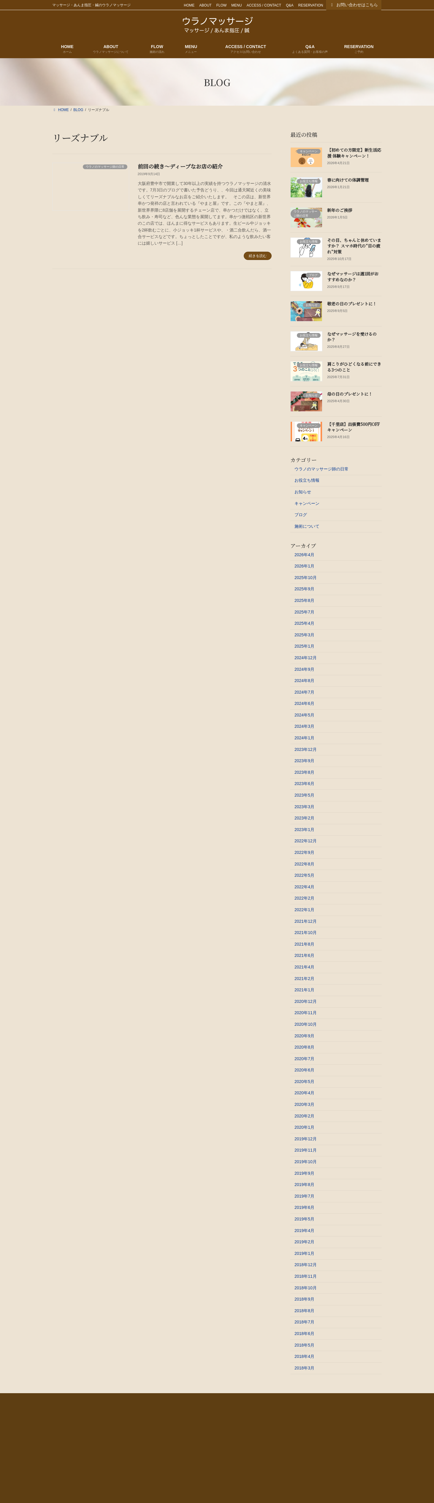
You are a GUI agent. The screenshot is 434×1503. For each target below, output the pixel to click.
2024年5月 (304, 715)
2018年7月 (304, 1322)
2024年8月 (304, 680)
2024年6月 (304, 703)
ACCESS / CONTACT (264, 5)
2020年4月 (304, 1092)
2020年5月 (304, 1081)
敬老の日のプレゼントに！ (352, 304)
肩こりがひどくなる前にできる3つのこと (354, 367)
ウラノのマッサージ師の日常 (321, 469)
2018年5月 (304, 1345)
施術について (306, 526)
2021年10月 (305, 932)
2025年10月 (305, 577)
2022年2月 (304, 898)
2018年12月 (305, 1264)
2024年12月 (305, 657)
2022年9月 (304, 852)
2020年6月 (304, 1070)
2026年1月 (304, 566)
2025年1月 (304, 646)
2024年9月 (304, 669)
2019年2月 (304, 1241)
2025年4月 (304, 623)
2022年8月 (304, 864)
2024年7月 (304, 692)
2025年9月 (304, 588)
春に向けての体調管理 (348, 180)
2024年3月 (304, 726)
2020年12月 (305, 1001)
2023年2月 (304, 818)
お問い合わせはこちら (354, 4)
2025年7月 (304, 612)
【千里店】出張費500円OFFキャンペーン (353, 427)
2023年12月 (305, 749)
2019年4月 (304, 1230)
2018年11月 (305, 1276)
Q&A (289, 5)
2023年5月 (304, 795)
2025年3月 (304, 634)
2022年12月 (305, 840)
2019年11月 (305, 1150)
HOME (189, 5)
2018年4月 (304, 1356)
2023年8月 (304, 772)
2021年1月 (304, 989)
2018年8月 (304, 1310)
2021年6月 (304, 955)
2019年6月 (304, 1207)
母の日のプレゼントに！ (350, 394)
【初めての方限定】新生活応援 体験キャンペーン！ (354, 153)
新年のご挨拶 (339, 210)
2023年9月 (304, 760)
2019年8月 (304, 1184)
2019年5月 (304, 1219)
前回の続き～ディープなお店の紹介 (180, 166)
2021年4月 (304, 967)
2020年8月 (304, 1047)
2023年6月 (304, 783)
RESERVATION (310, 5)
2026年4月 (304, 554)
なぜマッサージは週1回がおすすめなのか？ (352, 277)
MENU (236, 5)
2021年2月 (304, 978)
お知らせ (302, 491)
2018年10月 (305, 1287)
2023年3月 (304, 806)
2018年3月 (304, 1368)
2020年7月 (304, 1058)
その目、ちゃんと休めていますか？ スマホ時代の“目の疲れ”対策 (354, 246)
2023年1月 (304, 829)
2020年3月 (304, 1104)
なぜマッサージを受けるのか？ (352, 337)
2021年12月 (305, 921)
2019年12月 (305, 1138)
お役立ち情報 (306, 480)
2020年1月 (304, 1127)
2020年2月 (304, 1116)
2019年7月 (304, 1196)
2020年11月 (305, 1012)
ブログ (300, 514)
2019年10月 (305, 1161)
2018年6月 (304, 1333)
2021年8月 (304, 944)
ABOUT (205, 5)
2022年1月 (304, 909)
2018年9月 (304, 1299)
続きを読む (258, 256)
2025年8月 (304, 600)
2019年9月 (304, 1173)
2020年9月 (304, 1035)
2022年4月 (304, 886)
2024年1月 (304, 737)
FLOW (221, 5)
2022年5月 (304, 875)
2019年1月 (304, 1253)
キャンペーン (306, 503)
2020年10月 (305, 1024)
